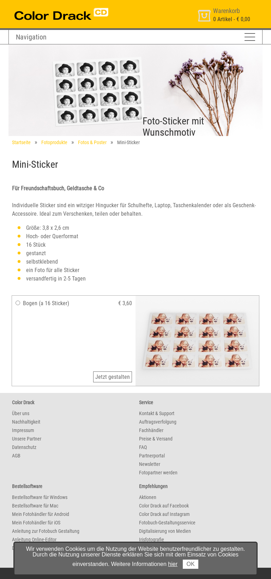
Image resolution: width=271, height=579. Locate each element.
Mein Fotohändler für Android (40, 514)
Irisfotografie (151, 539)
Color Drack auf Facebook (164, 506)
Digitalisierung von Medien (165, 531)
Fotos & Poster (92, 142)
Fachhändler (151, 430)
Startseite (21, 142)
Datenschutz (24, 447)
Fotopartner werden (158, 472)
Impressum (23, 430)
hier (172, 564)
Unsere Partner (26, 439)
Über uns (20, 413)
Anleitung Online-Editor (34, 539)
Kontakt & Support (156, 413)
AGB (16, 455)
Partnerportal (152, 455)
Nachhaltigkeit (26, 422)
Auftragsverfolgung (157, 422)
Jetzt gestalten (112, 377)
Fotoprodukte (54, 142)
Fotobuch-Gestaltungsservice (167, 522)
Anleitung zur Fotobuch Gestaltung (45, 531)
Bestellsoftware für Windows (39, 497)
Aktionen (147, 497)
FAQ (143, 447)
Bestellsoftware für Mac (35, 506)
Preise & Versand (156, 439)
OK (190, 564)
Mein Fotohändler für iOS (36, 522)
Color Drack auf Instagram (164, 514)
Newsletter (149, 464)
